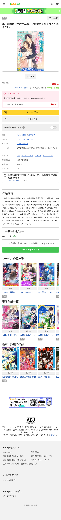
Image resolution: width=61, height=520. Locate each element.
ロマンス (38, 156)
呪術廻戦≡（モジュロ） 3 (10, 377)
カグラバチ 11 (44, 377)
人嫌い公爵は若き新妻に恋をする (9, 335)
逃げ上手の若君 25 (28, 377)
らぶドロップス (22, 144)
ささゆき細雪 (21, 135)
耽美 (18, 156)
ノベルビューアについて (17, 180)
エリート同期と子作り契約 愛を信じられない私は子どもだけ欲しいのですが (9, 292)
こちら (53, 435)
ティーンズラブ (27, 156)
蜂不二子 (31, 135)
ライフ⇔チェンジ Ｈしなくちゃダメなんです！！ (28, 292)
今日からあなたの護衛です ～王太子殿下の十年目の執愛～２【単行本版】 (27, 335)
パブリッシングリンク (25, 139)
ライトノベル (48, 156)
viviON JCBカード (23, 88)
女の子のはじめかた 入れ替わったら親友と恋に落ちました (45, 292)
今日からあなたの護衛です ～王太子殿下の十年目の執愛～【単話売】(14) (45, 335)
